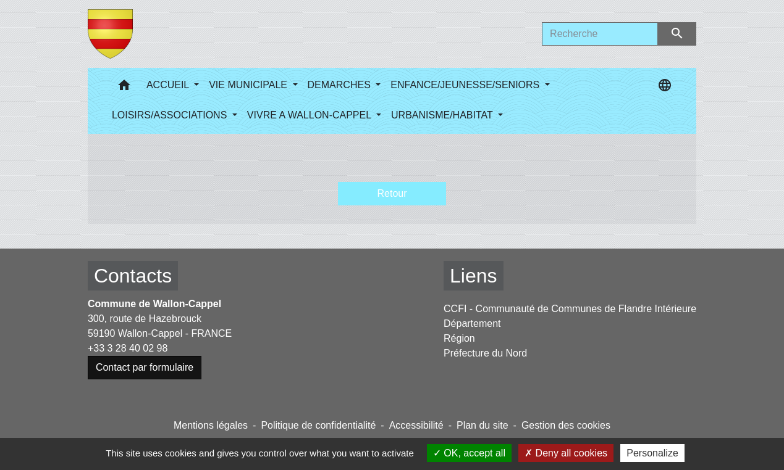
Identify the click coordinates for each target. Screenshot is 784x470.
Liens (473, 276)
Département (472, 323)
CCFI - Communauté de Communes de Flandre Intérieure (570, 308)
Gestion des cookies (565, 425)
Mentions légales (211, 425)
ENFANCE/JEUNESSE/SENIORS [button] (466, 85)
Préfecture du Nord (485, 353)
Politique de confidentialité (318, 425)
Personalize (652, 453)
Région (459, 338)
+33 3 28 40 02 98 (127, 348)
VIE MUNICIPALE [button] (249, 85)
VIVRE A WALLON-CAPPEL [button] (310, 115)
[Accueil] (110, 34)
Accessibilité (416, 425)
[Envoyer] (677, 34)
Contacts (133, 276)
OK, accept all (469, 453)
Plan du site (482, 425)
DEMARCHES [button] (341, 85)
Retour (392, 193)
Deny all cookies (566, 453)
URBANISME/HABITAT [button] (443, 115)
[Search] (600, 34)
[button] (124, 88)
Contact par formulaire (144, 367)
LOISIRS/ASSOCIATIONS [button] (171, 115)
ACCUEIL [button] (169, 85)
